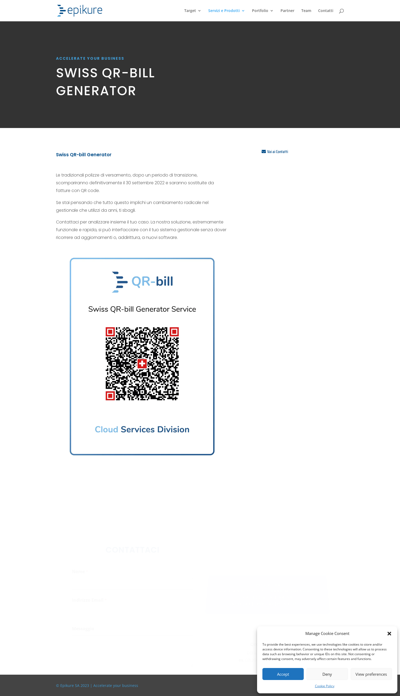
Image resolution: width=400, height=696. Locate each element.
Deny (327, 674)
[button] (389, 633)
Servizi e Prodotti (224, 11)
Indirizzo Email (89, 601)
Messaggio (83, 629)
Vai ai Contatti (277, 151)
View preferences (371, 674)
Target (190, 11)
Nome (80, 572)
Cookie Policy (324, 686)
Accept (283, 674)
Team (306, 11)
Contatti (325, 11)
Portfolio (260, 11)
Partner (287, 11)
